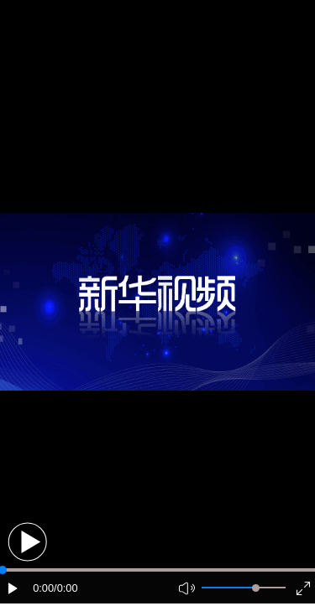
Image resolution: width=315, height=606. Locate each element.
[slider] (256, 588)
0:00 (43, 588)
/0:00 (65, 588)
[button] (27, 542)
